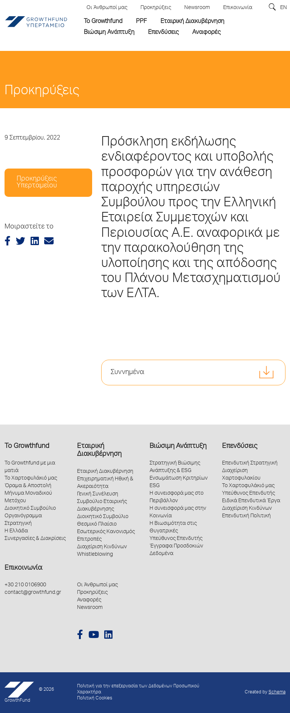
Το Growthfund (27, 446)
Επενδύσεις (239, 446)
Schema (276, 692)
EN (283, 8)
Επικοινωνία (23, 568)
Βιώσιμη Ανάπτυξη (178, 446)
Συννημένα (127, 372)
